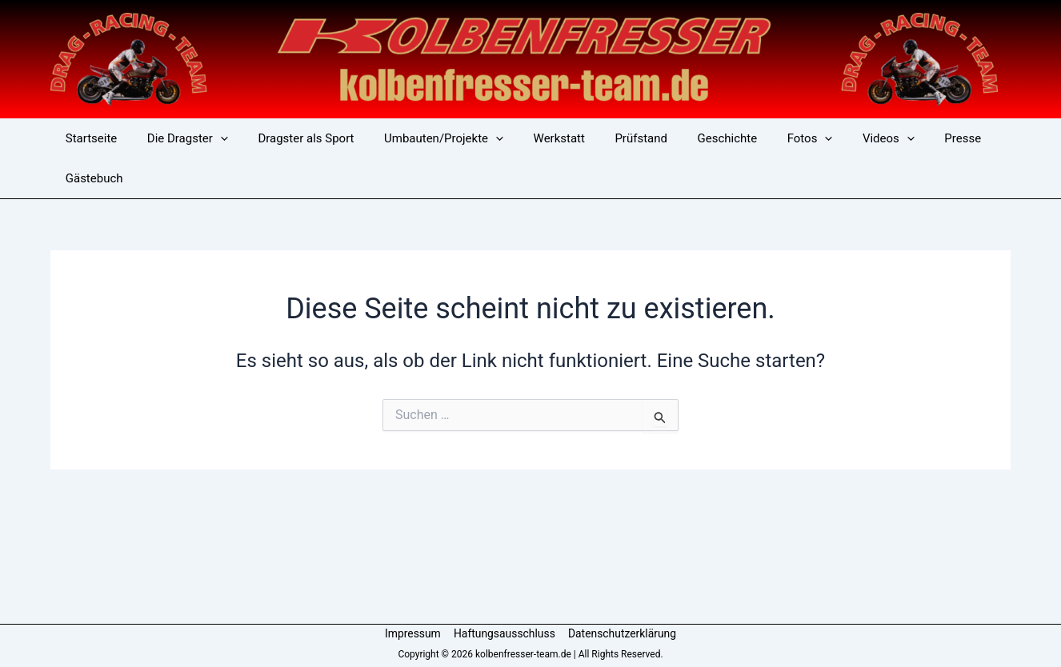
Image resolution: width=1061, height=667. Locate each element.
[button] (211, 138)
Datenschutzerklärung (621, 633)
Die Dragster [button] (178, 138)
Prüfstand (608, 138)
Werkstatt (532, 138)
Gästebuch (91, 178)
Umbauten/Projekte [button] (422, 138)
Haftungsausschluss (504, 633)
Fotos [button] (764, 138)
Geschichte (689, 138)
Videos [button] (837, 138)
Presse (905, 138)
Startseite (88, 138)
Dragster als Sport (291, 138)
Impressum (414, 633)
